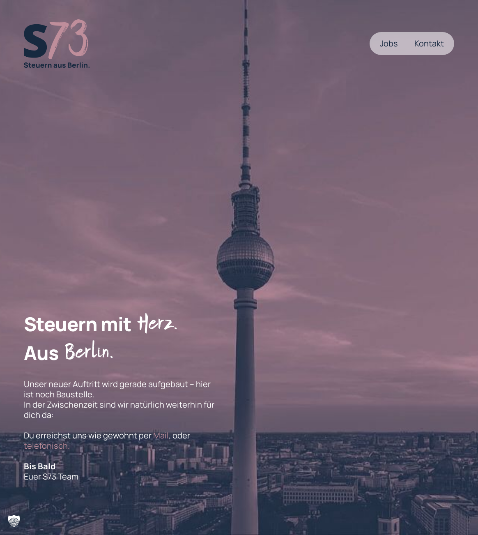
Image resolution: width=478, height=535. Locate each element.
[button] (14, 521)
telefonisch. (47, 445)
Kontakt (429, 43)
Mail (161, 435)
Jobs (389, 43)
